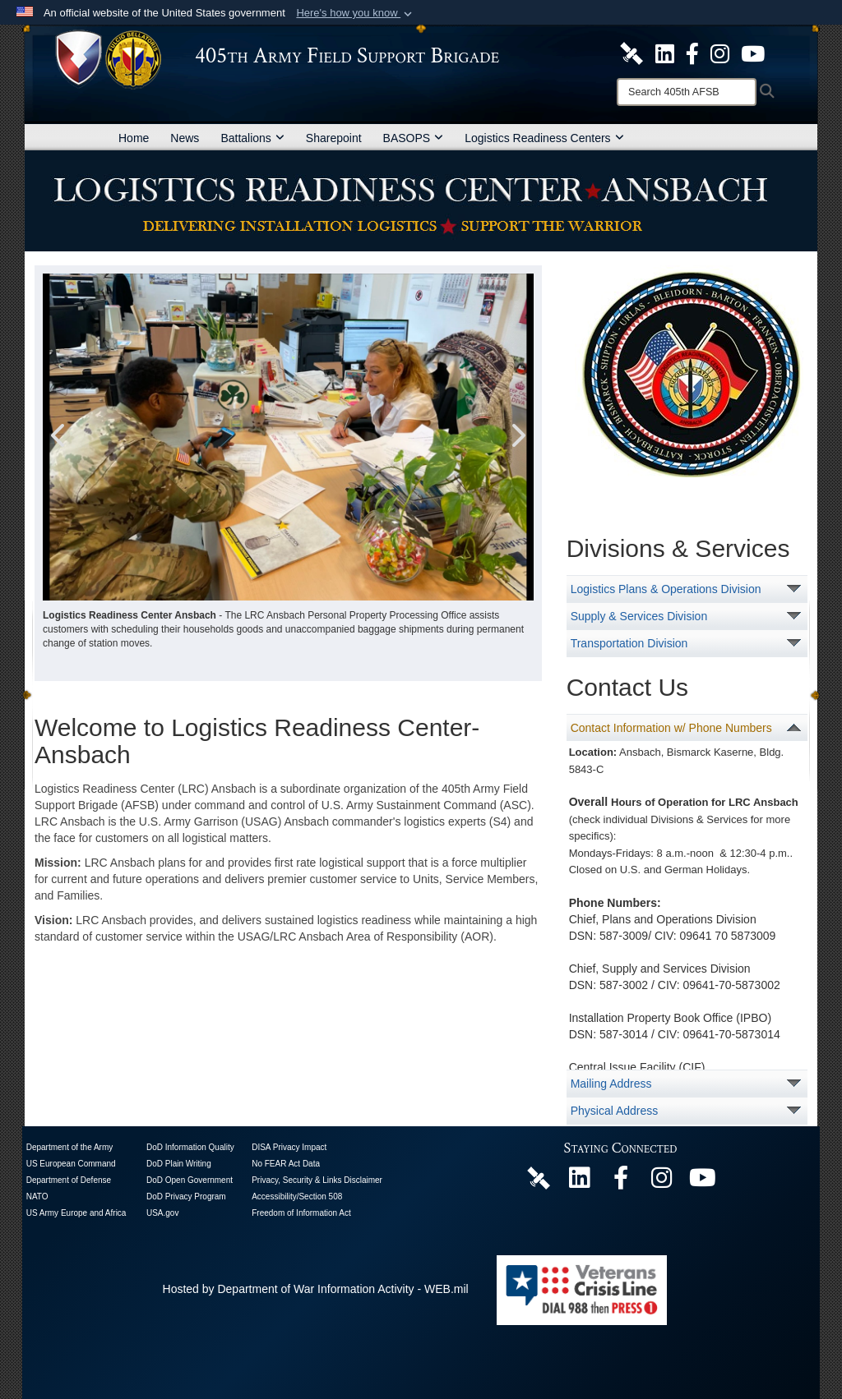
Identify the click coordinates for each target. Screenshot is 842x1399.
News (184, 138)
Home (133, 138)
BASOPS (413, 138)
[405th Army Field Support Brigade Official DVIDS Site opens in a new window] (631, 52)
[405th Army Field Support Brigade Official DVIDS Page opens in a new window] (538, 1177)
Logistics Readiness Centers (544, 138)
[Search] (686, 92)
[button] (355, 13)
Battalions (252, 138)
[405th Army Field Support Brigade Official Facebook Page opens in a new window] (692, 52)
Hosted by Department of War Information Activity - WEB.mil (316, 1288)
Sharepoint (334, 138)
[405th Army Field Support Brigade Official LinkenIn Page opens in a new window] (579, 1182)
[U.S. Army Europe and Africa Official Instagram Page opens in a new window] (719, 52)
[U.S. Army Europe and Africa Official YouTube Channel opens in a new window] (753, 52)
